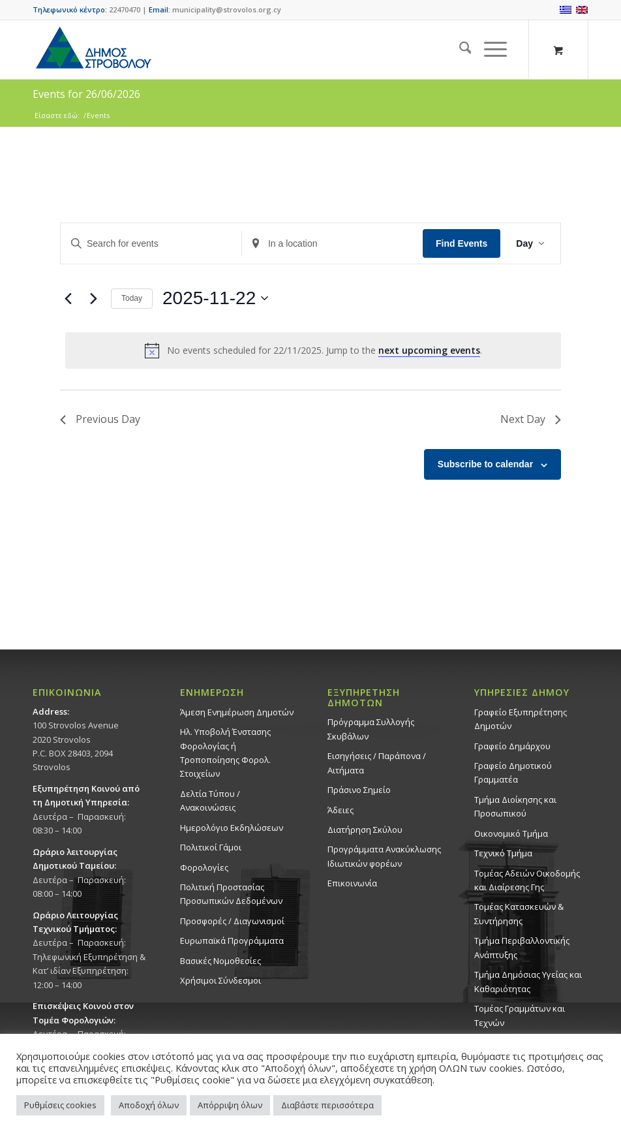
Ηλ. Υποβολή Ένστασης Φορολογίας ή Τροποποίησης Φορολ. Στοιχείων (225, 752)
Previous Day (100, 419)
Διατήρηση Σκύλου (364, 829)
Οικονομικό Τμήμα (511, 833)
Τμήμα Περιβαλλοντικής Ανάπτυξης (521, 947)
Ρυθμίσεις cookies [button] (60, 1105)
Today (131, 298)
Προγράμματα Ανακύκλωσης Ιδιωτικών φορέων (384, 856)
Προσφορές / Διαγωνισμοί (232, 921)
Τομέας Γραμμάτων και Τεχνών (519, 1015)
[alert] (313, 350)
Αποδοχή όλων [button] (149, 1105)
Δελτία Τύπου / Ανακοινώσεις (210, 800)
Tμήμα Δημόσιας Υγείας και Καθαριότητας (528, 981)
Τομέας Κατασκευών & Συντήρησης (519, 913)
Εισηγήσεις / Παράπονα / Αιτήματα (376, 762)
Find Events (461, 243)
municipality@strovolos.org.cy (226, 9)
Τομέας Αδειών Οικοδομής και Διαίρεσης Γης (527, 880)
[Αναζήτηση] (459, 49)
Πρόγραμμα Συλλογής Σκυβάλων (370, 728)
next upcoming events (429, 350)
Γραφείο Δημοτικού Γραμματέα (513, 772)
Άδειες (340, 810)
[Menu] (489, 49)
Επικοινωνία (352, 883)
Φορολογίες (204, 867)
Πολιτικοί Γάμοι (210, 847)
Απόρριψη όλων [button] (230, 1105)
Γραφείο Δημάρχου (512, 746)
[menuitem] (459, 49)
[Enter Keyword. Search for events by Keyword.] (151, 243)
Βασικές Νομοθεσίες (220, 961)
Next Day (530, 419)
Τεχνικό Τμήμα (503, 853)
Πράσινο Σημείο (359, 790)
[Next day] (93, 298)
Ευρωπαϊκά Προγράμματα (232, 940)
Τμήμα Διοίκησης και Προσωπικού (515, 806)
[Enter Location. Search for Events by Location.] (332, 243)
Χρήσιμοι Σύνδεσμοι (220, 980)
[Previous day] (68, 298)
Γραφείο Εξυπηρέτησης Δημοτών (520, 719)
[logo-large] (93, 49)
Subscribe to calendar (485, 464)
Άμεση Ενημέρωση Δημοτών (237, 712)
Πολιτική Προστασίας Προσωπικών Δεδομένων (231, 894)
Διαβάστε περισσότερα (327, 1105)
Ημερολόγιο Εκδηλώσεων (231, 827)
